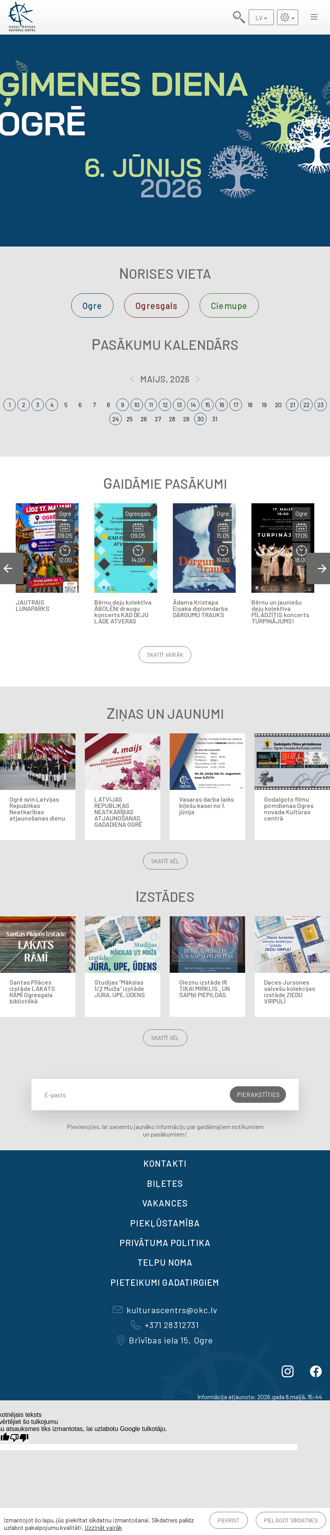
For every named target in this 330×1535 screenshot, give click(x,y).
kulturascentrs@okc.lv (165, 1310)
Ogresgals (157, 305)
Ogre (92, 305)
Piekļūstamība (165, 1223)
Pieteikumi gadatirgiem (164, 1282)
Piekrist (229, 1520)
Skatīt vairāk (165, 654)
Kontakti (165, 1163)
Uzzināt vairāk (103, 1527)
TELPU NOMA (165, 1262)
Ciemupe (229, 305)
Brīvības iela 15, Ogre (165, 1340)
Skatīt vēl (165, 861)
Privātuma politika (165, 1242)
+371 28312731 (165, 1324)
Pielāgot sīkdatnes (291, 1520)
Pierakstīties (258, 1094)
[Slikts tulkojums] (19, 1438)
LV (258, 17)
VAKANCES (165, 1203)
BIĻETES (165, 1183)
